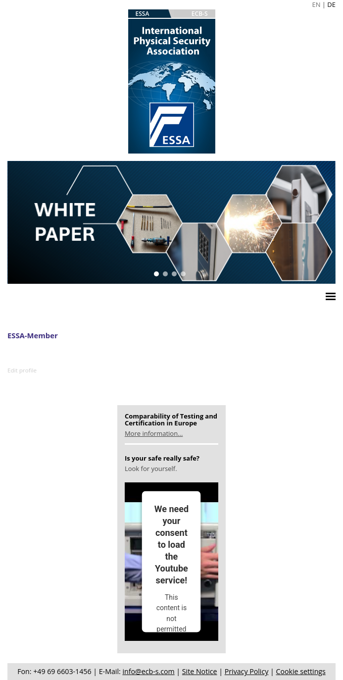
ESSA (142, 13)
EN (316, 4)
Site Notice (199, 671)
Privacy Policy (247, 671)
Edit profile (22, 370)
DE (331, 4)
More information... (154, 433)
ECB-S (200, 13)
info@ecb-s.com (148, 671)
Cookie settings (301, 671)
